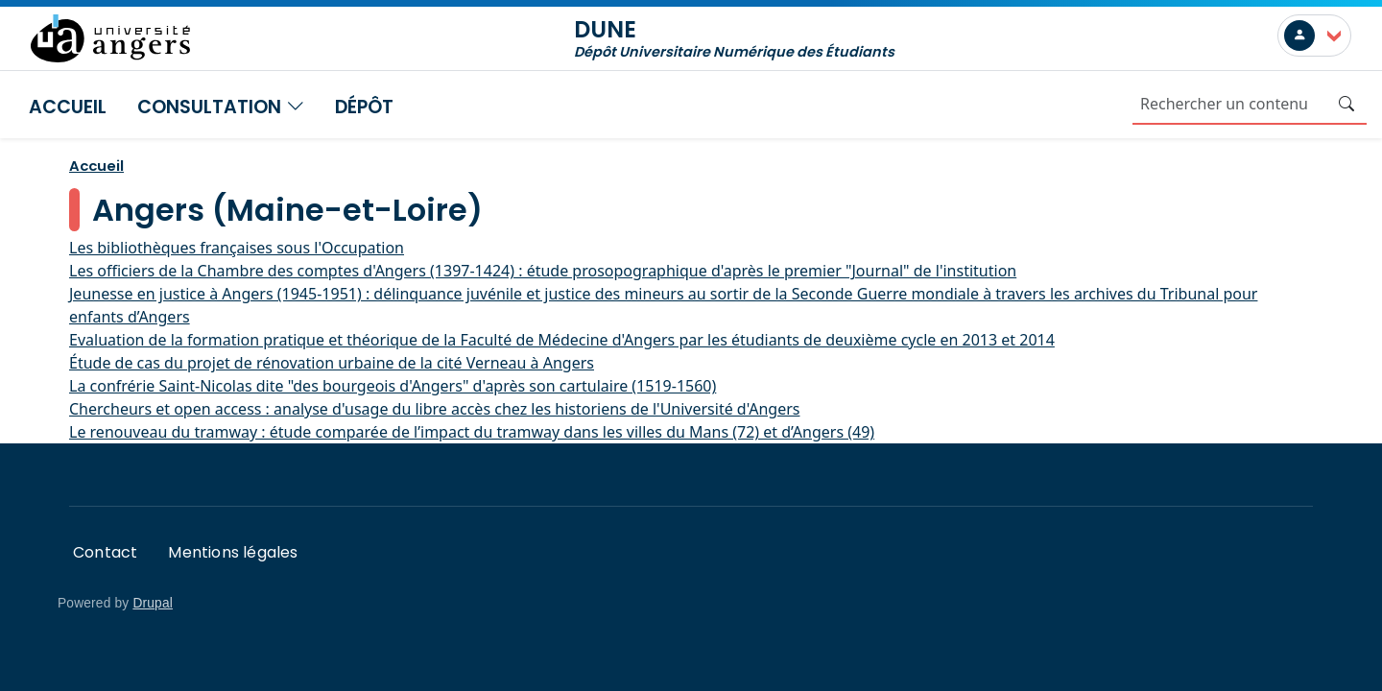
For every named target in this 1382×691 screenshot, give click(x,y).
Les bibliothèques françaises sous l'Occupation (236, 247)
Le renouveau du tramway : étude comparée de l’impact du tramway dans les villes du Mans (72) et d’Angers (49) (471, 431)
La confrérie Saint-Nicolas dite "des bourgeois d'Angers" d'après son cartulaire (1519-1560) (392, 385)
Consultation (220, 107)
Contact (105, 552)
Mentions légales (233, 552)
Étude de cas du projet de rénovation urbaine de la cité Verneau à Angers (331, 362)
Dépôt (364, 107)
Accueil (68, 107)
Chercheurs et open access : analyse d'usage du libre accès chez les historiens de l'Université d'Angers (434, 408)
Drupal (152, 603)
